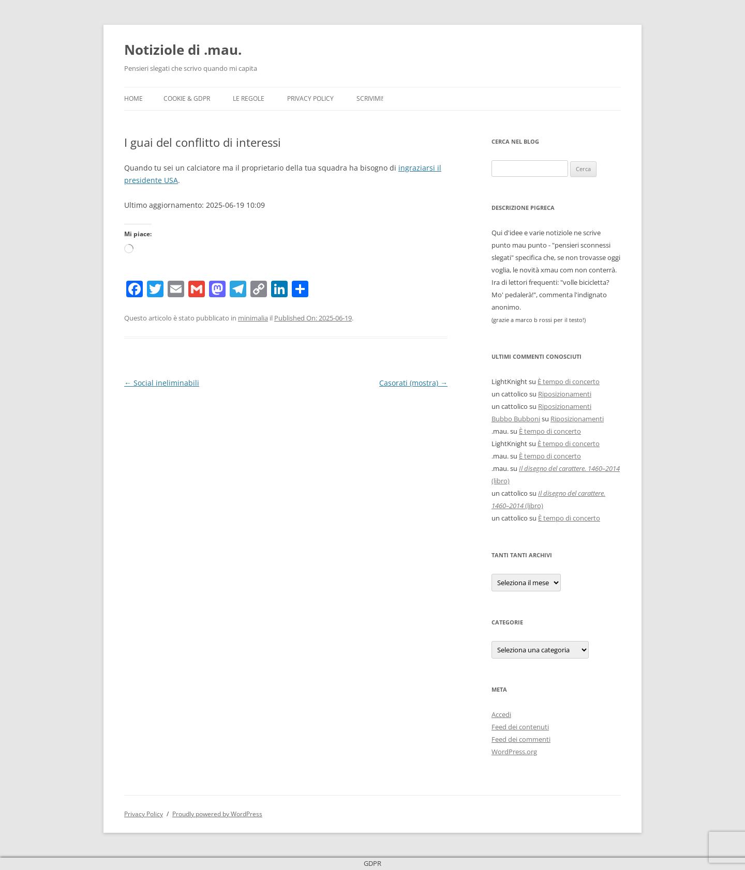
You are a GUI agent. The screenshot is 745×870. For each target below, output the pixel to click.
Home (133, 98)
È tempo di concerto (569, 381)
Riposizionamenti (564, 394)
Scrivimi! (369, 98)
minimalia (253, 318)
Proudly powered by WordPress (217, 814)
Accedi (501, 714)
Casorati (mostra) (413, 383)
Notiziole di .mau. (183, 49)
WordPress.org (514, 751)
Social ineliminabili (161, 383)
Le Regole (248, 98)
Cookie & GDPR (186, 98)
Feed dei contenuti (520, 726)
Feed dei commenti (520, 739)
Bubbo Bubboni (515, 418)
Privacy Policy (310, 98)
